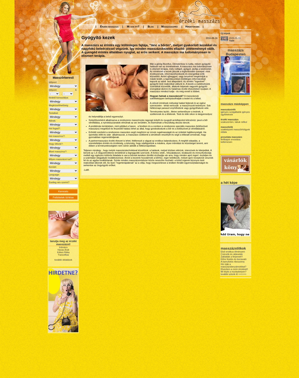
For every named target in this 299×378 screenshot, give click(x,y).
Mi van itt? (133, 26)
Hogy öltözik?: (56, 144)
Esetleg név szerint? (59, 182)
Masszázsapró (169, 26)
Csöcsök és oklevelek (232, 254)
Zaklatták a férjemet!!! (232, 256)
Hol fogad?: (54, 128)
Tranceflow (63, 255)
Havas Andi (63, 250)
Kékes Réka (63, 252)
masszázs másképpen (235, 104)
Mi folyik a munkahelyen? (233, 271)
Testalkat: (53, 113)
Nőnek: (52, 120)
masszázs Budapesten (235, 52)
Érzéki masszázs (109, 26)
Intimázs (63, 247)
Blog (151, 26)
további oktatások (63, 260)
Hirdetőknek (192, 26)
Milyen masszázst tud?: (60, 159)
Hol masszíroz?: (57, 136)
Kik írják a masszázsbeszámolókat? (233, 265)
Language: (54, 174)
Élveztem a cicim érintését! (234, 269)
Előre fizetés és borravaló (233, 259)
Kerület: (53, 167)
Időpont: (53, 82)
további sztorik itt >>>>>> (233, 274)
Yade (231, 40)
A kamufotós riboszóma (232, 261)
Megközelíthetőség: (59, 105)
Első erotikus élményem (233, 251)
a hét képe (229, 182)
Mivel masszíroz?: (58, 151)
